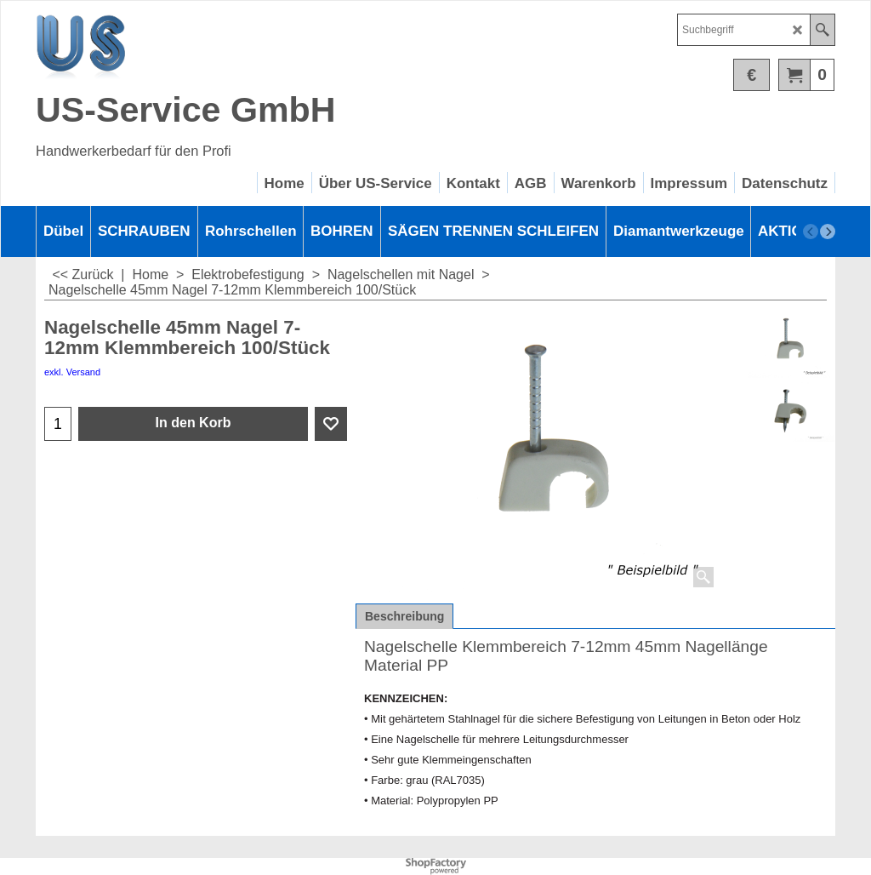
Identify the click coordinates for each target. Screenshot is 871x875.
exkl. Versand (72, 372)
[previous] (810, 231)
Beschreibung (404, 616)
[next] (827, 231)
